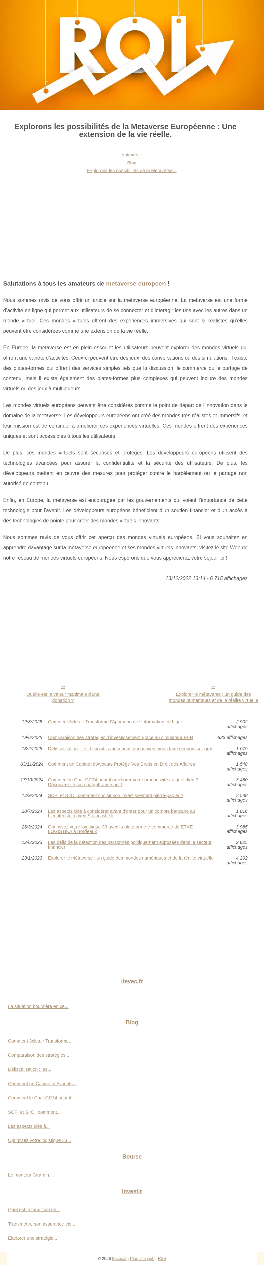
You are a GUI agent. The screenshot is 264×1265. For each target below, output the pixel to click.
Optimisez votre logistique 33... (39, 1140)
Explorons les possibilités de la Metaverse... (132, 170)
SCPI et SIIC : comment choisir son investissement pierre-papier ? (115, 795)
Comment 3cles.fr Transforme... (40, 1041)
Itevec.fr (119, 1258)
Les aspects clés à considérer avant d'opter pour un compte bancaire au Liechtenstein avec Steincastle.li (121, 813)
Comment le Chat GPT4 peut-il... (41, 1097)
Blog (131, 162)
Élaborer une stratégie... (32, 1238)
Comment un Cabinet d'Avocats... (42, 1083)
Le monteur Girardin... (30, 1175)
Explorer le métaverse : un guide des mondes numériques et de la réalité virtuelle (213, 697)
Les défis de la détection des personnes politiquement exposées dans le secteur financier (129, 844)
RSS (162, 1258)
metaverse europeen (136, 283)
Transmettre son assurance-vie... (41, 1224)
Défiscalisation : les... (29, 1069)
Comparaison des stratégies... (38, 1055)
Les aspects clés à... (29, 1126)
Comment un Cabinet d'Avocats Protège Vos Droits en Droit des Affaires (121, 764)
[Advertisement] (125, 224)
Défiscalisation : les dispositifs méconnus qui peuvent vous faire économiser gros (130, 748)
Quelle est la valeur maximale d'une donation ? (63, 697)
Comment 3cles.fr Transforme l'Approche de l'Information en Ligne (115, 722)
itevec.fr (134, 154)
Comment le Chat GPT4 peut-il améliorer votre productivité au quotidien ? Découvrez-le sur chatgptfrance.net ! (123, 782)
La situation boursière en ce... (38, 1006)
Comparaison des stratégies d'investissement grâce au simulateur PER (120, 737)
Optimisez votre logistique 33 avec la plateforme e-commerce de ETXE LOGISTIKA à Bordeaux (120, 829)
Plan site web (142, 1258)
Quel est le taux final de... (34, 1209)
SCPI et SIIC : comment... (34, 1112)
